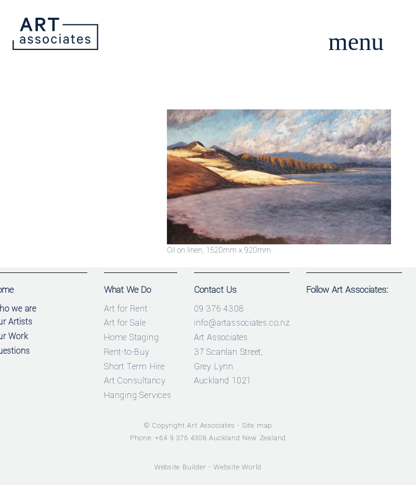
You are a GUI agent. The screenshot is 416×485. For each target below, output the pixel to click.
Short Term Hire (134, 366)
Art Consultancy (135, 381)
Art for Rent (126, 309)
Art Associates (211, 425)
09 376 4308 (219, 309)
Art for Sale (125, 323)
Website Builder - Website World (208, 467)
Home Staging (131, 337)
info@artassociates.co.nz (242, 323)
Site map (257, 425)
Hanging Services (138, 395)
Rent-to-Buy (127, 352)
